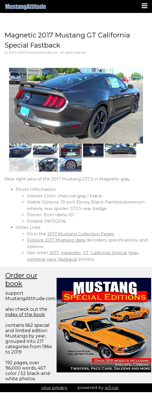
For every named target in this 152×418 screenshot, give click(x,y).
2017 (54, 252)
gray (133, 252)
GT (86, 252)
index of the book (25, 314)
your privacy (54, 387)
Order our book (21, 279)
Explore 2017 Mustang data (56, 240)
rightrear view (41, 259)
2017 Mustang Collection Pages (80, 233)
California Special (109, 252)
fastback (67, 259)
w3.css (111, 387)
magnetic (71, 252)
